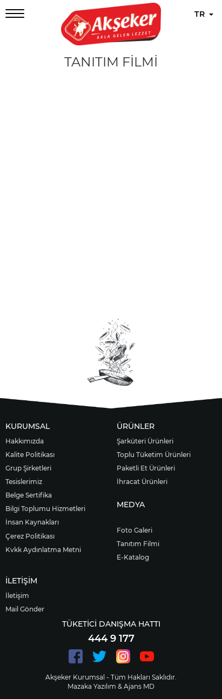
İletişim (17, 596)
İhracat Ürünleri (142, 482)
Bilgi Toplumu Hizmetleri (45, 509)
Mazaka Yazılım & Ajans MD (111, 686)
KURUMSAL (27, 426)
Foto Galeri (134, 530)
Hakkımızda (24, 441)
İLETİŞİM (21, 581)
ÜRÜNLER (135, 426)
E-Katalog (133, 557)
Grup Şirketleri (28, 468)
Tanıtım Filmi (138, 544)
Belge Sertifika (28, 495)
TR (203, 14)
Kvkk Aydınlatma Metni (43, 550)
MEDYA (131, 504)
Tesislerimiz (23, 482)
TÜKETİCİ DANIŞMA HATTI (111, 624)
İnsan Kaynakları (32, 522)
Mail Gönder (24, 609)
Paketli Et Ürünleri (146, 468)
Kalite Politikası (30, 455)
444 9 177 (111, 638)
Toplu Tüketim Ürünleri (154, 455)
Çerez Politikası (30, 536)
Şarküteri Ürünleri (145, 441)
